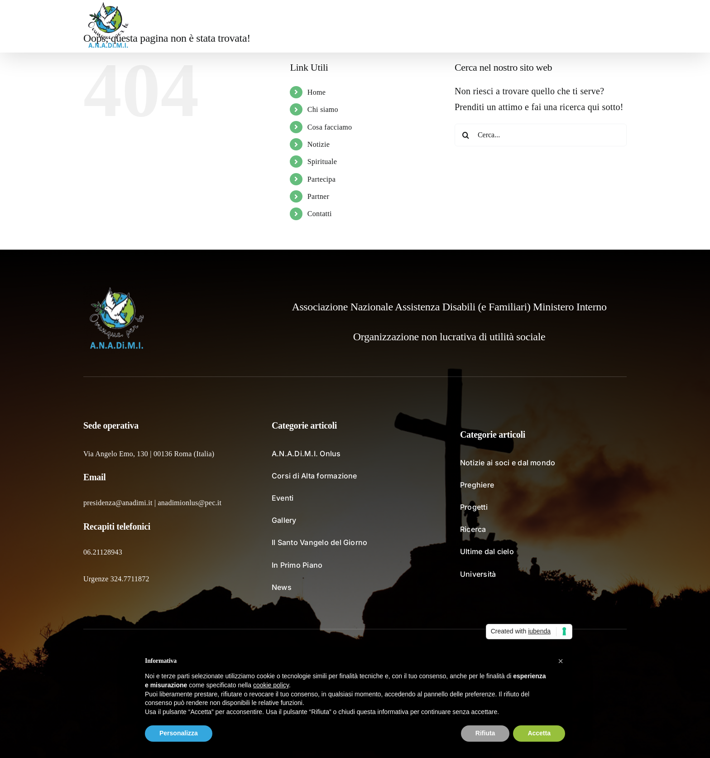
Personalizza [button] (178, 733)
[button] (612, 26)
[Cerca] (466, 135)
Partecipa (321, 179)
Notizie (318, 144)
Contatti (319, 213)
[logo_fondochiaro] (117, 290)
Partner (318, 196)
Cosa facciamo (329, 127)
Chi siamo (322, 109)
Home (316, 92)
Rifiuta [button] (485, 733)
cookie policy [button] (271, 685)
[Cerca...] (541, 135)
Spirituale (322, 161)
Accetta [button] (539, 733)
